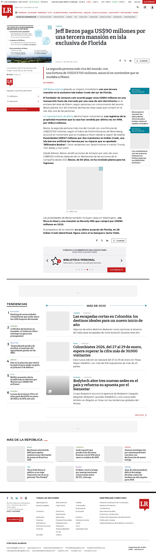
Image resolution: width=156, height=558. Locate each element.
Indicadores (41, 523)
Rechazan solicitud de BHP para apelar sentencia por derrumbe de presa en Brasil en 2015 (39, 455)
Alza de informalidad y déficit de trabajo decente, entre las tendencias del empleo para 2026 (136, 475)
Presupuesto (59, 17)
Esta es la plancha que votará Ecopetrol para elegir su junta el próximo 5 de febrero (25, 365)
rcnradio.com (76, 551)
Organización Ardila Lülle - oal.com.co (137, 548)
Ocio (78, 526)
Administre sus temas (17, 109)
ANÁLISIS (87, 13)
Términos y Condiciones (109, 514)
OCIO (50, 13)
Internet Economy (43, 526)
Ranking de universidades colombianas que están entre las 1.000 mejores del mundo (24, 316)
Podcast (39, 529)
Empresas (40, 517)
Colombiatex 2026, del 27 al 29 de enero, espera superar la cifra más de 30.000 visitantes (107, 351)
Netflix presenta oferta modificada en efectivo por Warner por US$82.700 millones (23, 381)
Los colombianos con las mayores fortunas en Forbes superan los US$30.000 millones (139, 157)
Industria (14, 343)
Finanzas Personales (64, 520)
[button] (46, 261)
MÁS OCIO (139, 415)
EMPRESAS (42, 13)
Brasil (29, 447)
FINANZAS (23, 13)
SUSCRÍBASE (149, 2)
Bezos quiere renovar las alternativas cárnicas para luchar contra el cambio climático (140, 118)
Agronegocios (42, 502)
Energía (13, 360)
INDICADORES (126, 13)
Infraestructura (61, 523)
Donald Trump (105, 17)
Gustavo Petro (45, 17)
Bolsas (79, 467)
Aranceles (117, 17)
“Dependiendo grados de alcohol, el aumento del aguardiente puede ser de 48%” (23, 349)
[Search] (137, 7)
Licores (69, 17)
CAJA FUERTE (114, 13)
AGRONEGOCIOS (76, 13)
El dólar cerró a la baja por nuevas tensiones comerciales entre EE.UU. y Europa (87, 473)
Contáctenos (105, 508)
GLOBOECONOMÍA (60, 13)
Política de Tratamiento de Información (115, 517)
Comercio (80, 447)
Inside (78, 523)
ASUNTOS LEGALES (99, 13)
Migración (94, 17)
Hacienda (14, 326)
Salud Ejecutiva (82, 529)
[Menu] (17, 12)
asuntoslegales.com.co (16, 548)
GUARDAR (142, 61)
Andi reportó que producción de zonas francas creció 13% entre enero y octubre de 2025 (88, 454)
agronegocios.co (34, 548)
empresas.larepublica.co (53, 548)
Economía (80, 511)
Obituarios (60, 526)
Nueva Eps (83, 17)
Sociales (39, 535)
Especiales (60, 517)
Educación (14, 311)
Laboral (128, 467)
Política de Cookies (107, 520)
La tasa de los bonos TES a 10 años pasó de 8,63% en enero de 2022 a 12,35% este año (24, 396)
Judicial (128, 447)
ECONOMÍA (32, 13)
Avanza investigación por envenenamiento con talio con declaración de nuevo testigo (135, 455)
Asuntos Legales (42, 505)
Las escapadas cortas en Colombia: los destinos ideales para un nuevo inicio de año (108, 320)
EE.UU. (12, 374)
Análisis (78, 502)
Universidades (129, 17)
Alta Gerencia (61, 502)
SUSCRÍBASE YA (116, 270)
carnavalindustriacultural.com (43, 551)
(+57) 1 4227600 (13, 511)
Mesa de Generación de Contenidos (114, 502)
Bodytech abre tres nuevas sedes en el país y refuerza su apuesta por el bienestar (105, 385)
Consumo (40, 511)
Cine (28, 467)
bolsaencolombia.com (96, 548)
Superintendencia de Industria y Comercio (116, 523)
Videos (58, 535)
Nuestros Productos (107, 505)
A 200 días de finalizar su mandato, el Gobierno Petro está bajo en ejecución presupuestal (24, 332)
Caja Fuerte (60, 505)
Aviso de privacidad (107, 511)
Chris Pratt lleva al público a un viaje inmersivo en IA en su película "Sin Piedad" (38, 473)
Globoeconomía (82, 520)
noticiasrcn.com (90, 551)
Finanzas (39, 520)
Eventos (79, 517)
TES (75, 17)
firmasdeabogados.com (75, 548)
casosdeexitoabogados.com (18, 551)
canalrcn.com (63, 551)
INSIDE (135, 13)
